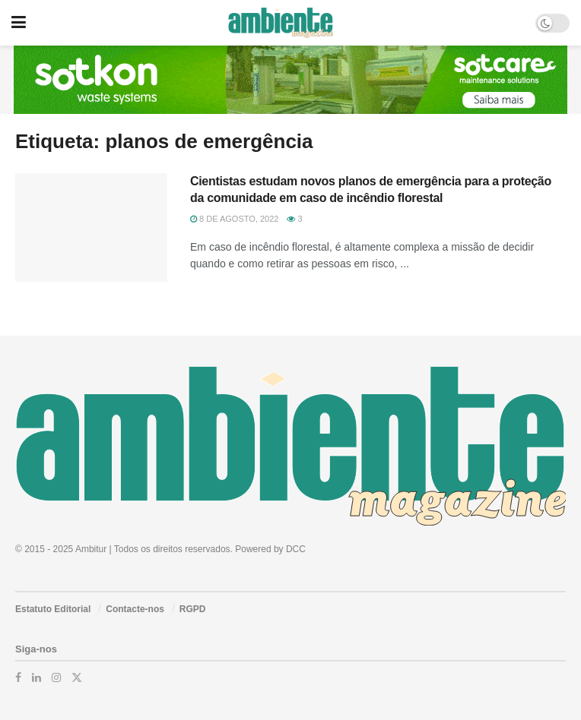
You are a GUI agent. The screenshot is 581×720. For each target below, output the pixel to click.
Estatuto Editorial (52, 609)
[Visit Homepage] (280, 23)
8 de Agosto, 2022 (234, 218)
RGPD (192, 609)
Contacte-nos (135, 609)
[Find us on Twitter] (76, 677)
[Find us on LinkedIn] (36, 677)
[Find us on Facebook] (18, 677)
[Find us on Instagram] (56, 677)
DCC (296, 549)
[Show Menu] (18, 23)
